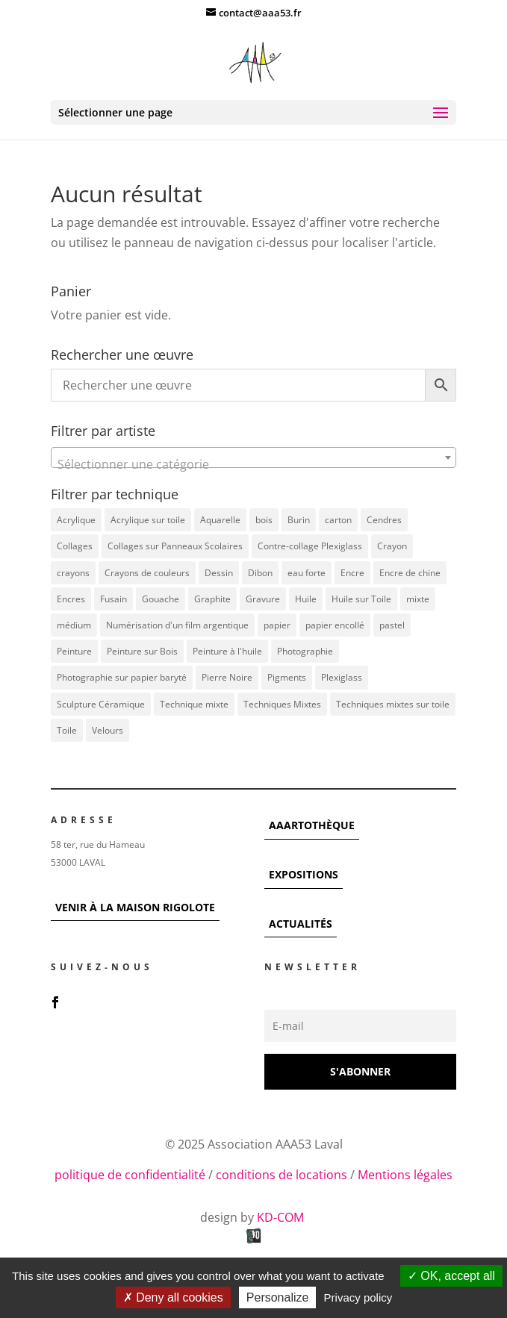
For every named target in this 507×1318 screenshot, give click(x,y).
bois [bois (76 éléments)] (264, 519)
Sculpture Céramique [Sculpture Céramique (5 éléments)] (101, 704)
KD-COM (282, 1217)
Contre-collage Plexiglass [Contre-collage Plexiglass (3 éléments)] (310, 546)
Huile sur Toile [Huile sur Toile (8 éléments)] (361, 599)
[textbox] (253, 464)
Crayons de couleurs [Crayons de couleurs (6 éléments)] (147, 572)
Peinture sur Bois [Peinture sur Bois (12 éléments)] (142, 651)
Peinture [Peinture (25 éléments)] (74, 651)
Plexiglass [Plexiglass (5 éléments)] (341, 677)
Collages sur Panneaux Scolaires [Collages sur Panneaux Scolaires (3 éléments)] (175, 546)
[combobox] (253, 457)
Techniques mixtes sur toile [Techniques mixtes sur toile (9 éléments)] (393, 704)
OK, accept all (451, 1275)
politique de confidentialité (130, 1174)
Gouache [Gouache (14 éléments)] (160, 599)
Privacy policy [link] (358, 1297)
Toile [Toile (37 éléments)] (67, 730)
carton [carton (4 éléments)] (338, 519)
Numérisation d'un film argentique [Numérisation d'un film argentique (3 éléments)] (177, 625)
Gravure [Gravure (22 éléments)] (263, 599)
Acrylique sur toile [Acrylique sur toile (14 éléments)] (148, 519)
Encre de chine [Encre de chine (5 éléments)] (410, 572)
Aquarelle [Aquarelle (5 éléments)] (220, 519)
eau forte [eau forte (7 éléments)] (306, 572)
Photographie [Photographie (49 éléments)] (305, 651)
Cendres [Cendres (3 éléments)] (384, 519)
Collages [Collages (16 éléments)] (75, 546)
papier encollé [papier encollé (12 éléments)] (334, 625)
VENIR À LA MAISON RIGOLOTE (135, 907)
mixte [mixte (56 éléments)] (417, 599)
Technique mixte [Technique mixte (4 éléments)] (194, 704)
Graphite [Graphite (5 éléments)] (212, 599)
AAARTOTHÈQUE (312, 825)
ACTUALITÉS (300, 923)
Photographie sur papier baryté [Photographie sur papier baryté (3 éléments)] (122, 677)
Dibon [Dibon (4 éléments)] (260, 572)
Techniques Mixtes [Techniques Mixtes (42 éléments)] (282, 704)
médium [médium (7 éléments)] (74, 625)
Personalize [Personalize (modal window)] (277, 1297)
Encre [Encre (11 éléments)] (352, 572)
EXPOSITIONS (303, 874)
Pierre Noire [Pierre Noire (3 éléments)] (227, 677)
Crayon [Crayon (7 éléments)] (392, 546)
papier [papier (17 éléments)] (277, 625)
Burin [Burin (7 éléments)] (298, 519)
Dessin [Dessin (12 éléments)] (219, 572)
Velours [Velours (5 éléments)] (107, 730)
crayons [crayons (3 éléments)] (73, 572)
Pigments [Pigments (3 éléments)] (286, 677)
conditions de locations (281, 1174)
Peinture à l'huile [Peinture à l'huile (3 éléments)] (227, 651)
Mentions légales (405, 1174)
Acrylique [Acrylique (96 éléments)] (76, 519)
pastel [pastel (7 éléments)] (392, 625)
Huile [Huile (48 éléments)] (306, 599)
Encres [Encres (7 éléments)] (71, 599)
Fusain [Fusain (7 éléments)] (113, 599)
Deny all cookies (173, 1297)
